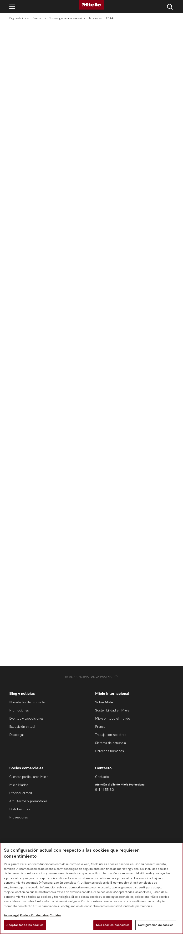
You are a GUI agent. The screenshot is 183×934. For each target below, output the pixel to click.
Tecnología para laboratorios (67, 18)
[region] (91, 888)
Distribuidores (19, 809)
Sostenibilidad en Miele (112, 710)
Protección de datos (34, 915)
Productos (39, 18)
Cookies (55, 915)
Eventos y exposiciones (26, 718)
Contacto (102, 777)
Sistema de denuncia (110, 743)
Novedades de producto (27, 702)
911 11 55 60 (104, 789)
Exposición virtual (22, 726)
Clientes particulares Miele (28, 777)
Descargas (17, 735)
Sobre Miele (104, 702)
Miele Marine (18, 785)
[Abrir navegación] (12, 6)
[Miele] (91, 5)
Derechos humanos (109, 751)
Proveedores (18, 817)
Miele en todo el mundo (112, 718)
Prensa (100, 726)
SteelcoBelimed (20, 793)
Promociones (19, 710)
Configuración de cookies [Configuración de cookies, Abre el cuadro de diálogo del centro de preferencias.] (155, 925)
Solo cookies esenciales (113, 925)
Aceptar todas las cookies (25, 925)
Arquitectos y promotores (28, 801)
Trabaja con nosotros (110, 735)
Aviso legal (11, 915)
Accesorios (95, 18)
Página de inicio (19, 18)
